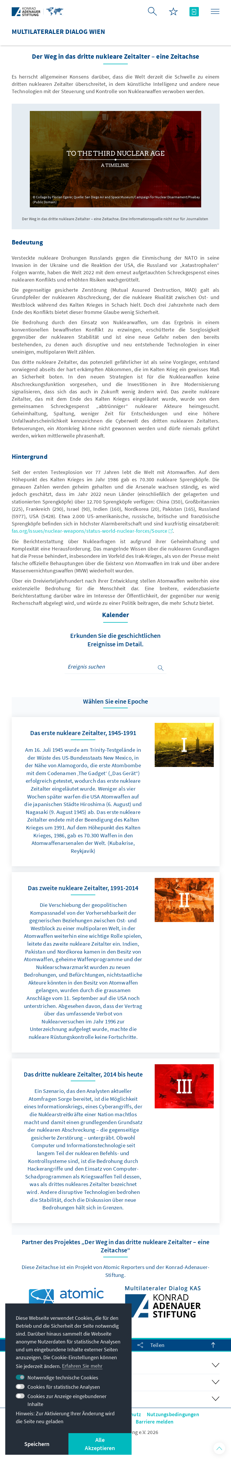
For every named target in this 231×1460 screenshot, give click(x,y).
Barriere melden (154, 1421)
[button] (219, 1448)
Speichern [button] (37, 1443)
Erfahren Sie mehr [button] (82, 1365)
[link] (116, 791)
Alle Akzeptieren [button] (100, 1444)
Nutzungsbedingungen (173, 1414)
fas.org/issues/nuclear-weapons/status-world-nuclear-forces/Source (92, 530)
